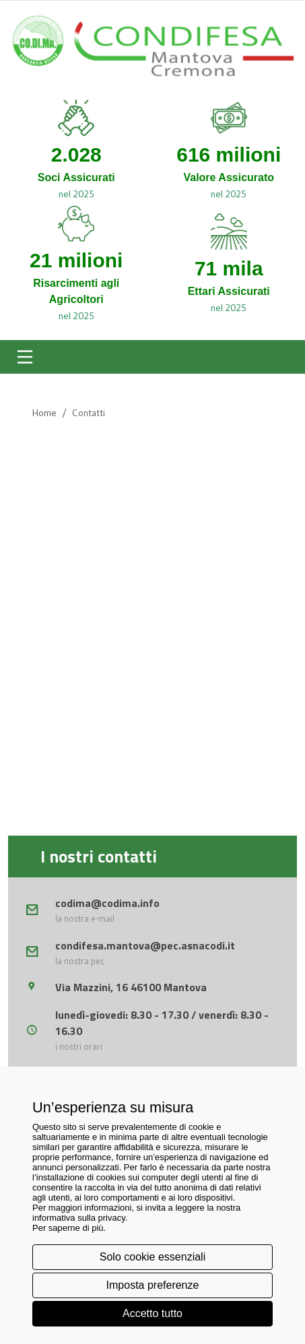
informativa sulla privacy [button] (78, 1218)
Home (44, 413)
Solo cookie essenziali (152, 1257)
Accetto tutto (152, 1313)
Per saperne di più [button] (68, 1228)
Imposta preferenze (152, 1285)
